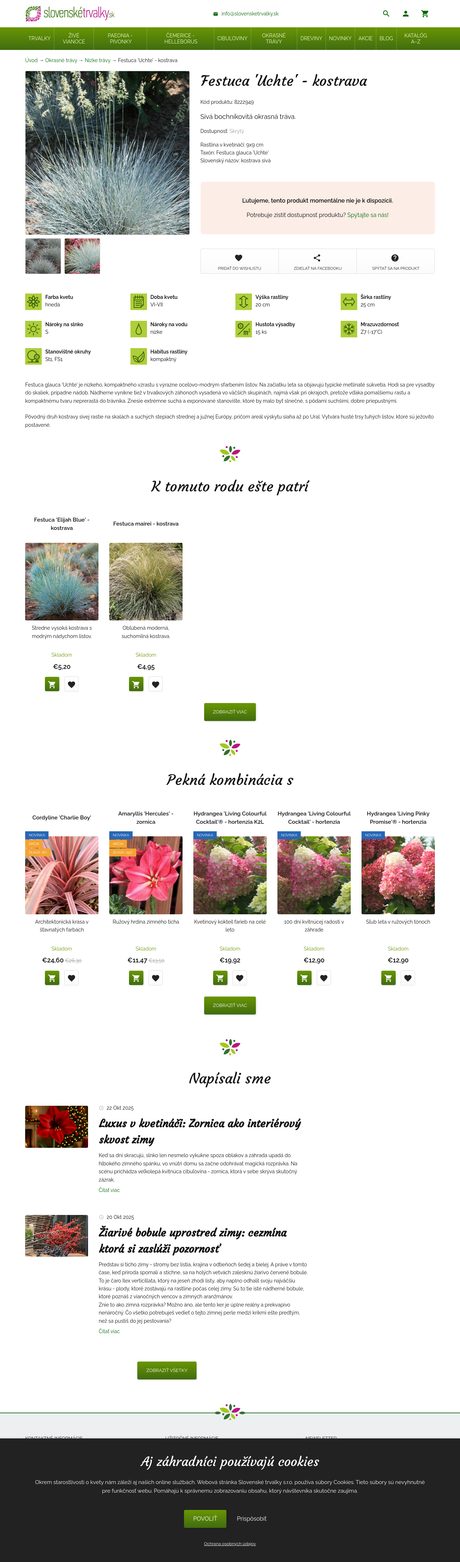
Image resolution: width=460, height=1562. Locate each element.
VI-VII (154, 301)
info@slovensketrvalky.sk (250, 14)
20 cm (261, 301)
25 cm (366, 301)
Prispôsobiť (251, 1518)
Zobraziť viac (230, 712)
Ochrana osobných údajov (230, 1543)
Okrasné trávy (61, 60)
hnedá (49, 301)
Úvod (31, 60)
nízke (159, 328)
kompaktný (159, 355)
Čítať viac (109, 1190)
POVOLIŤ (205, 1518)
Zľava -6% (38, 852)
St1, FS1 (58, 355)
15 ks (265, 328)
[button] (405, 14)
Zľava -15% (123, 852)
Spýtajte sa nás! (368, 215)
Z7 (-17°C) (370, 328)
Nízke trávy (97, 60)
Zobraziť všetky (167, 1370)
